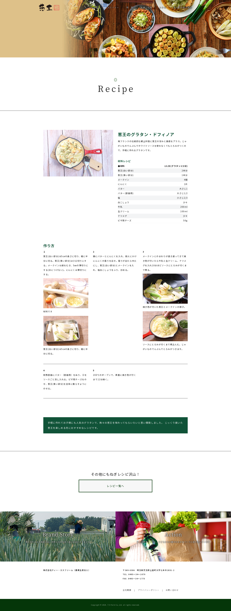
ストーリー (113, 7)
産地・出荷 (146, 7)
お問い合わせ (172, 590)
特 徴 (129, 7)
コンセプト (94, 7)
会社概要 (127, 590)
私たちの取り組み (183, 7)
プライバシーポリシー (148, 590)
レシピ (162, 7)
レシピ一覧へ (115, 486)
